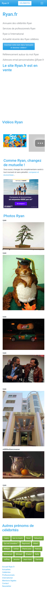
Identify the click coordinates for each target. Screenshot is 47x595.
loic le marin (18, 538)
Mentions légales (9, 581)
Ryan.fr (5, 3)
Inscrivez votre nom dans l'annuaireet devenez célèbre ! (18, 46)
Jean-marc (27, 559)
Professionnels (8, 575)
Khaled (29, 554)
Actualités (6, 569)
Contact (5, 583)
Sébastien (38, 538)
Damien (39, 559)
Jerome (16, 559)
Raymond (26, 543)
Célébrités (25, 3)
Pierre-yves (26, 549)
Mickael (19, 554)
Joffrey (7, 559)
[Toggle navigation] (42, 3)
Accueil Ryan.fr (8, 567)
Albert (35, 543)
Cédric (6, 538)
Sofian (16, 549)
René (28, 538)
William (7, 549)
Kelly (37, 554)
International (7, 578)
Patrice (38, 549)
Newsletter (6, 586)
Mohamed (8, 554)
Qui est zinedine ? (11, 543)
